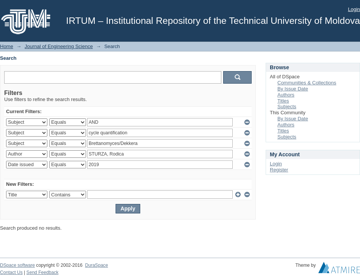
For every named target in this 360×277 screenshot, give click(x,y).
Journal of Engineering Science (59, 46)
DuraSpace (96, 265)
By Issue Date (292, 89)
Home (6, 46)
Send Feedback (43, 272)
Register (279, 170)
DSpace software (17, 265)
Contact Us (11, 272)
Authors (285, 95)
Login (354, 9)
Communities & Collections (306, 83)
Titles (283, 101)
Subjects (286, 106)
